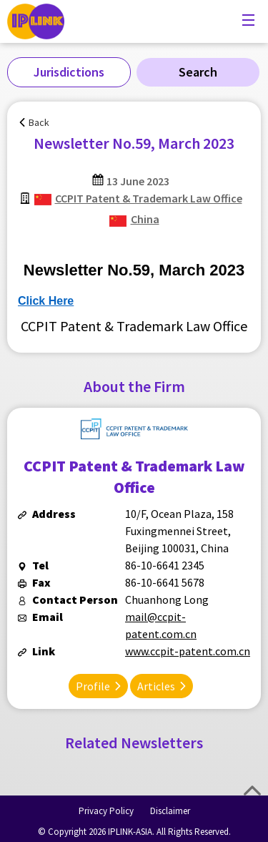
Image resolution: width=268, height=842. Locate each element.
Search (198, 72)
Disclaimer (170, 811)
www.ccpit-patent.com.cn (187, 651)
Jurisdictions (69, 72)
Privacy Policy (106, 811)
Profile (93, 686)
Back (39, 122)
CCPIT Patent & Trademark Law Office (148, 198)
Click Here (46, 301)
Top (252, 790)
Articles (156, 686)
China (145, 219)
